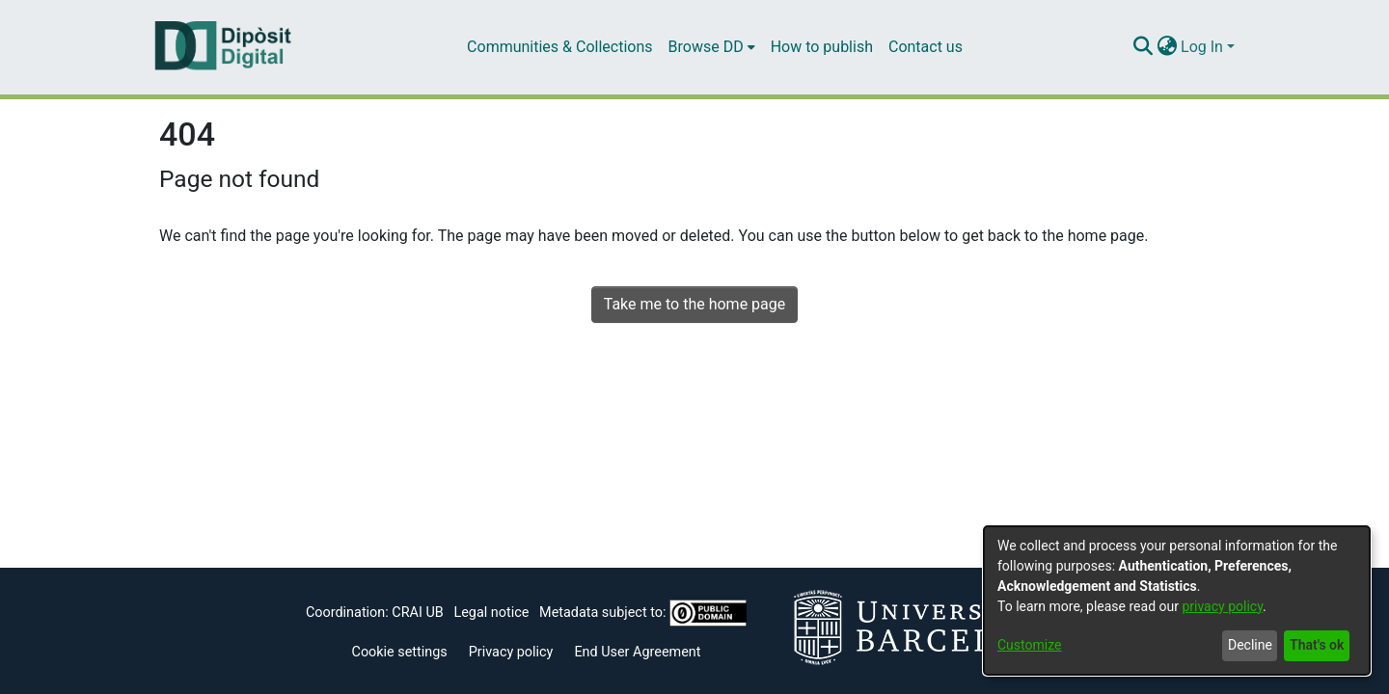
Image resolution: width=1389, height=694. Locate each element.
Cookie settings (400, 652)
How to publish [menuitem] (822, 47)
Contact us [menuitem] (925, 47)
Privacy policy (511, 652)
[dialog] (1177, 600)
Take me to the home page (695, 304)
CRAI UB (417, 612)
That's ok (1317, 645)
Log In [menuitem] (1202, 47)
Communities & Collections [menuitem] (559, 47)
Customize (1029, 645)
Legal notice (491, 612)
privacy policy (1222, 606)
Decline (1250, 645)
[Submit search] (1142, 47)
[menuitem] (711, 47)
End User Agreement (637, 652)
